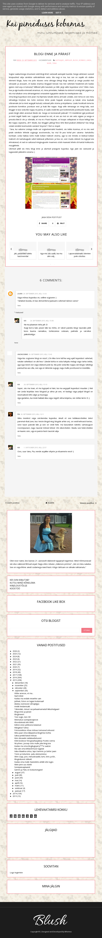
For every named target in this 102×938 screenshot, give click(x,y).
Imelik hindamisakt (22, 706)
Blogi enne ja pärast (22, 712)
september (19, 690)
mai (16, 780)
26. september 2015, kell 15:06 (42, 320)
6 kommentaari (45, 60)
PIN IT (61, 223)
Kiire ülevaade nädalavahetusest (28, 738)
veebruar (18, 788)
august (18, 772)
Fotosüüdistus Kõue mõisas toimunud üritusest (34, 730)
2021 (15, 664)
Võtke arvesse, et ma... (23, 693)
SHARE (43, 223)
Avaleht (50, 503)
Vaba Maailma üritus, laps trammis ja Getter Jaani (35, 751)
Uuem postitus (12, 503)
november (19, 685)
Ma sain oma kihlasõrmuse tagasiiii (29, 748)
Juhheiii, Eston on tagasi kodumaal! (29, 701)
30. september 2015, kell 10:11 (32, 414)
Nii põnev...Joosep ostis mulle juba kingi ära (32, 743)
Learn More (47, 13)
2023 (15, 659)
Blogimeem (19, 714)
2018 (15, 672)
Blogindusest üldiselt (23, 759)
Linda (89, 60)
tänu (54, 63)
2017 (15, 675)
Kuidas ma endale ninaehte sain (27, 698)
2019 (15, 669)
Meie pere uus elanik (23, 764)
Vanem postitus (88, 503)
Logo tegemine (16, 872)
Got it (58, 13)
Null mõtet (18, 696)
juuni (17, 777)
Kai (25, 320)
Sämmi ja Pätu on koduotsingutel (28, 770)
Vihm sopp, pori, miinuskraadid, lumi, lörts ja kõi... (35, 756)
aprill (17, 783)
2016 (15, 677)
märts (17, 785)
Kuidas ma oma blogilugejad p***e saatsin (32, 746)
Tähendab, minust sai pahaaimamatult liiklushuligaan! (36, 709)
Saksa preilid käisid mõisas (25, 735)
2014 (15, 793)
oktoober (19, 688)
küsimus (82, 60)
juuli (16, 775)
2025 (15, 653)
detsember (19, 682)
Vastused (19, 312)
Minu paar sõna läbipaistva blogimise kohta (32, 733)
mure (49, 63)
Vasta (19, 305)
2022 (15, 661)
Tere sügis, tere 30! (22, 717)
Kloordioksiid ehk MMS (24, 722)
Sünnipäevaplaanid (22, 767)
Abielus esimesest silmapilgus (26, 704)
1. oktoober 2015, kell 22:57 (35, 447)
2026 (15, 651)
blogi (75, 60)
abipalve (68, 60)
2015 (15, 680)
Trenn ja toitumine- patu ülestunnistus (30, 754)
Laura (20, 294)
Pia (19, 414)
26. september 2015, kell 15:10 (35, 384)
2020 (15, 667)
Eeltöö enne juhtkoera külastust (27, 725)
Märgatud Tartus (21, 727)
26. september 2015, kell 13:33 (35, 294)
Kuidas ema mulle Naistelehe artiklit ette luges (33, 762)
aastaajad (59, 60)
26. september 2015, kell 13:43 (40, 354)
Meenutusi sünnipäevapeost (26, 719)
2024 (15, 656)
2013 (15, 796)
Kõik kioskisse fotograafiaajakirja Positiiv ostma (34, 741)
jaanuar (18, 791)
